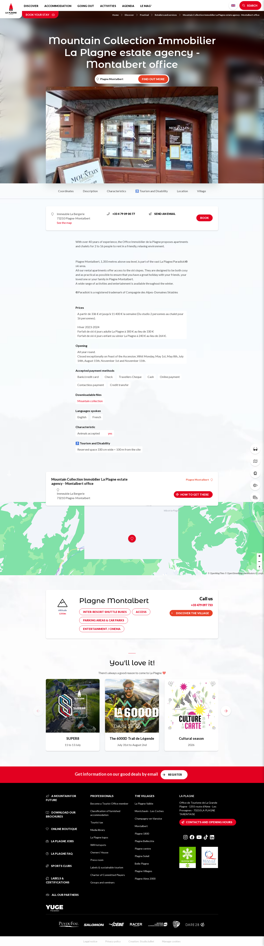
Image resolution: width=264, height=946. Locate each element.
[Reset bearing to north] (259, 567)
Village (201, 191)
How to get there (194, 494)
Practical (146, 15)
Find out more (153, 79)
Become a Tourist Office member (109, 803)
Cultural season (191, 738)
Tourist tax (96, 822)
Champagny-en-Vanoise (148, 818)
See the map (64, 222)
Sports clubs (59, 865)
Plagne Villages (143, 871)
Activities (108, 6)
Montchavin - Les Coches (149, 811)
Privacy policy (113, 941)
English (233, 5)
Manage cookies (171, 941)
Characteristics (116, 191)
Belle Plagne (142, 863)
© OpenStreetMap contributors (240, 573)
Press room (96, 859)
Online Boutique (61, 829)
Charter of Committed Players (107, 874)
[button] (226, 711)
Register (175, 774)
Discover (31, 6)
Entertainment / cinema (101, 628)
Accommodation (57, 6)
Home (117, 15)
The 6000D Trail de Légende (132, 738)
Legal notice (90, 941)
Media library (97, 829)
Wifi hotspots (98, 844)
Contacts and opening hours (209, 822)
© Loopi (259, 573)
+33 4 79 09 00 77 (121, 213)
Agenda (128, 6)
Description (90, 191)
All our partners (62, 894)
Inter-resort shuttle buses (105, 611)
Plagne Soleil (142, 856)
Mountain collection (90, 401)
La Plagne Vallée (144, 803)
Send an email (162, 213)
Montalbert (141, 826)
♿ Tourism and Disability (151, 191)
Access (141, 611)
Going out (85, 6)
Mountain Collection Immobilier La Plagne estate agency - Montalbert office (221, 15)
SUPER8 (72, 738)
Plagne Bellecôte (144, 841)
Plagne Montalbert (199, 479)
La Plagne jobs (60, 841)
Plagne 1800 (142, 833)
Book (204, 217)
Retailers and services (167, 15)
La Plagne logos (99, 837)
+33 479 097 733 (202, 605)
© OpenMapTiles (216, 573)
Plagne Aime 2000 (145, 878)
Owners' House (99, 852)
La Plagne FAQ (59, 853)
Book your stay (40, 14)
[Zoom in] (259, 556)
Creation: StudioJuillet (141, 941)
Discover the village (192, 613)
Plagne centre (143, 848)
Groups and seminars (102, 882)
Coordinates (66, 191)
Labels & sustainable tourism (106, 867)
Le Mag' (145, 6)
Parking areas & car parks (103, 620)
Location (182, 191)
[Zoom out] (259, 561)
